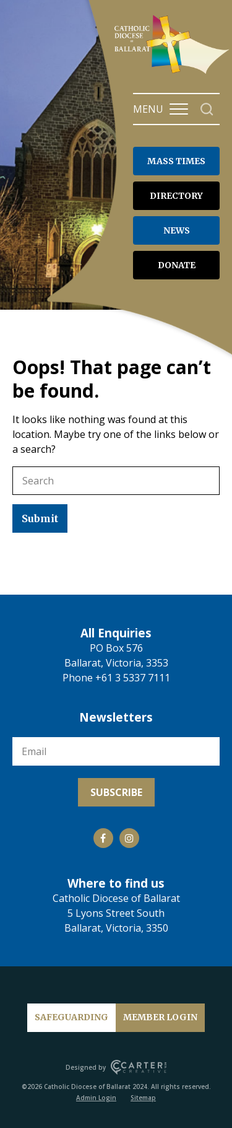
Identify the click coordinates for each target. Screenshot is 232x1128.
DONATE (176, 265)
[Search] (207, 109)
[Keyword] (116, 480)
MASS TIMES (176, 161)
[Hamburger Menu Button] (178, 109)
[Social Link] (103, 838)
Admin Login (96, 1097)
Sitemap (143, 1097)
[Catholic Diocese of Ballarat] (173, 73)
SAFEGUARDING (71, 1017)
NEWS (176, 230)
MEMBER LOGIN (160, 1017)
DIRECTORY (176, 195)
